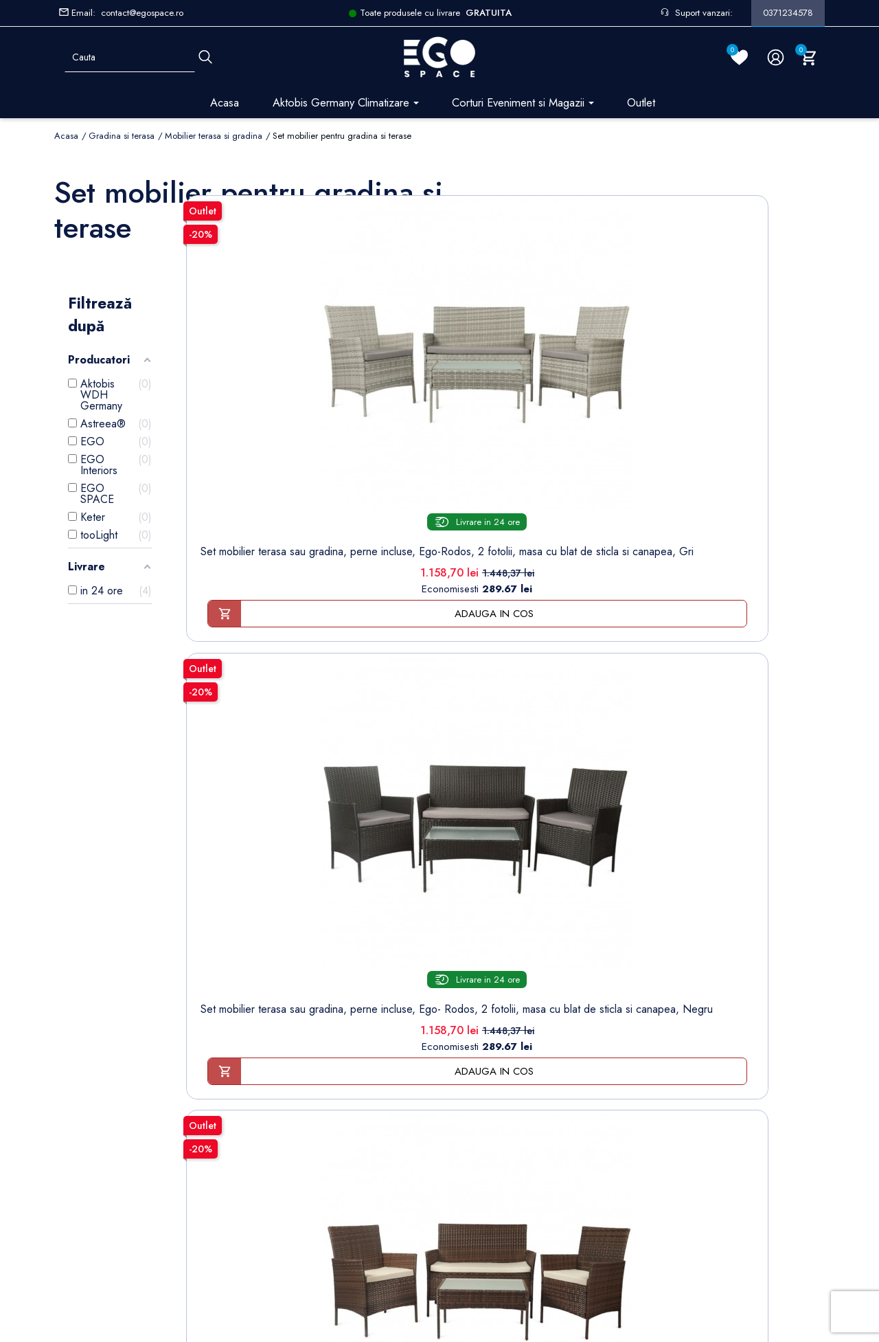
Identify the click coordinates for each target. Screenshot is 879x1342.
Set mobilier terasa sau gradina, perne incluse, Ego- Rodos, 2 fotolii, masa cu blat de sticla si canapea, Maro (586, 439)
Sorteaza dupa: (620, 185)
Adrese (456, 1036)
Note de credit (473, 1015)
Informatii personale (484, 973)
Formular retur (122, 1025)
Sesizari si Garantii (303, 1100)
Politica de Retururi (303, 1079)
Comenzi (460, 994)
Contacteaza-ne (296, 1143)
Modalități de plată (303, 1036)
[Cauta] (205, 57)
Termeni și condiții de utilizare (328, 994)
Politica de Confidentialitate (322, 1058)
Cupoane (461, 1058)
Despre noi (288, 1015)
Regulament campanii (308, 1122)
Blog (272, 1186)
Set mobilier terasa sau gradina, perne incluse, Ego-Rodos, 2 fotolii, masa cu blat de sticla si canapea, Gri (263, 439)
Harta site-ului (291, 1164)
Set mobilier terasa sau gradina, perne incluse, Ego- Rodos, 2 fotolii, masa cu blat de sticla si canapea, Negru (424, 439)
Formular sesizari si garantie (179, 1059)
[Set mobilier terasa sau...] (262, 298)
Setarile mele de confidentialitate (149, 1236)
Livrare (277, 973)
